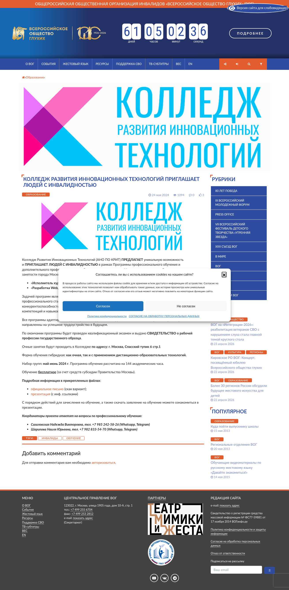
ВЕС (178, 64)
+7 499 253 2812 (82, 514)
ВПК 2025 (221, 276)
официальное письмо (47, 389)
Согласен (103, 306)
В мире (220, 256)
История (222, 285)
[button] (224, 274)
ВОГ (218, 266)
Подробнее (250, 33)
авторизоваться (103, 462)
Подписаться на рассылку (227, 561)
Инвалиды (50, 438)
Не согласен (186, 306)
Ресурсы (102, 64)
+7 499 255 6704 (81, 509)
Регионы (256, 352)
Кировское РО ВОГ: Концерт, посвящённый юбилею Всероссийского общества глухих (237, 362)
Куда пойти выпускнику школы (235, 426)
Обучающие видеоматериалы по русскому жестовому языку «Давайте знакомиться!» (236, 467)
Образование (36, 194)
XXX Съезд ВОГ (226, 246)
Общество (236, 319)
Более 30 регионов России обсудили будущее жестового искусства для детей (239, 390)
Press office (224, 214)
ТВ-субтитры (159, 64)
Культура (234, 352)
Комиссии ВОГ (226, 295)
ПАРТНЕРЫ (157, 498)
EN (190, 64)
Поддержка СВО (129, 64)
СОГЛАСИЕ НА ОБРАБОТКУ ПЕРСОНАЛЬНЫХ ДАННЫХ (164, 316)
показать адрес (83, 518)
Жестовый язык (75, 64)
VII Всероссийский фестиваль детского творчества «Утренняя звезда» (232, 231)
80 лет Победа (226, 191)
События (48, 64)
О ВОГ (30, 64)
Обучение (73, 438)
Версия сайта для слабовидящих (258, 8)
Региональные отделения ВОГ (234, 444)
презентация (40, 394)
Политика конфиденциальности (107, 316)
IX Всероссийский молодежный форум (232, 202)
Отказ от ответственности (228, 553)
